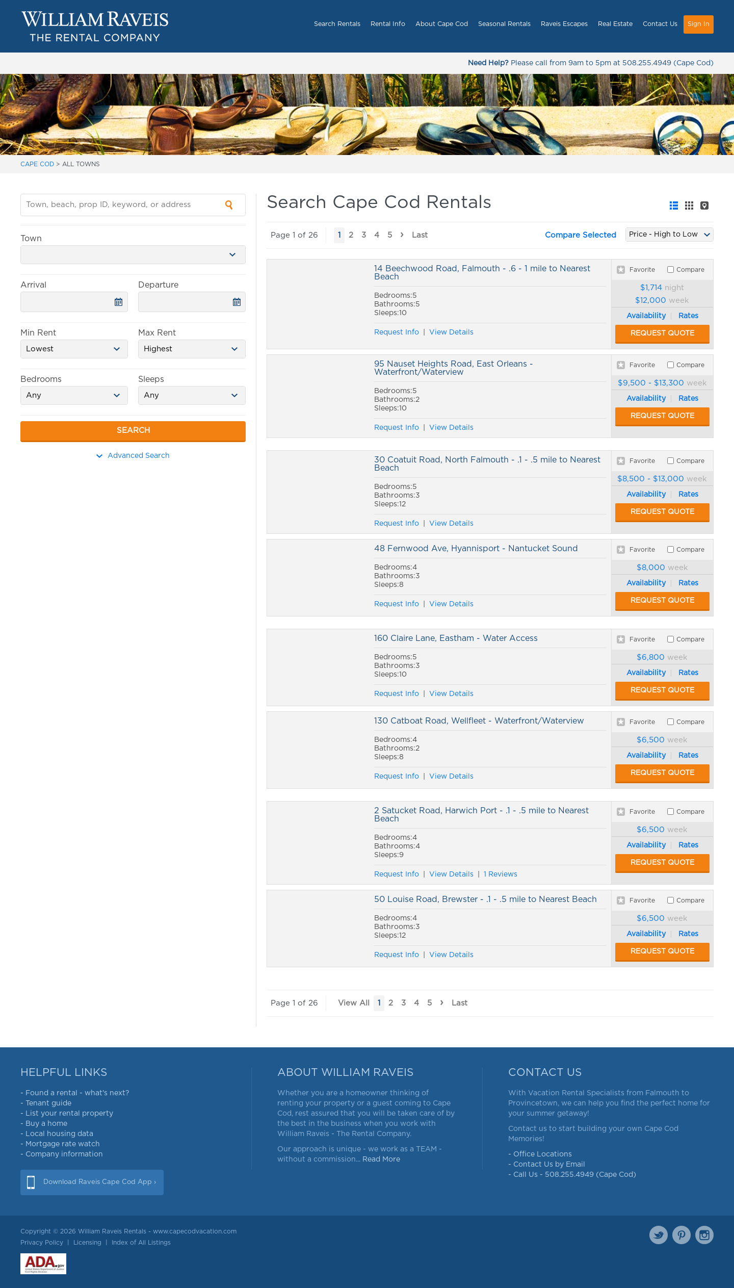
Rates (688, 316)
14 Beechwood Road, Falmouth (318, 304)
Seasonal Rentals (504, 24)
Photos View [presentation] (689, 205)
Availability (646, 316)
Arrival (33, 285)
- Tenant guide (45, 1103)
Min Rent (38, 333)
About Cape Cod (441, 24)
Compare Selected (580, 235)
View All (354, 1003)
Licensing (87, 1243)
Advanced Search (133, 455)
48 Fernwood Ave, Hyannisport (318, 577)
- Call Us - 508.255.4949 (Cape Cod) (572, 1174)
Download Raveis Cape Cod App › (99, 1182)
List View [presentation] (674, 205)
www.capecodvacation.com (195, 1231)
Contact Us (660, 24)
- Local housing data (56, 1134)
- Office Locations (540, 1154)
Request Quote (662, 333)
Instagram (704, 1235)
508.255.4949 (646, 63)
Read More (381, 1159)
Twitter (658, 1235)
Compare (690, 270)
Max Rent (157, 333)
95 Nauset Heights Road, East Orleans (318, 396)
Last (420, 235)
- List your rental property (66, 1113)
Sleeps (151, 379)
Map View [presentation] (704, 205)
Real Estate (615, 24)
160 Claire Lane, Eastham (318, 667)
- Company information (61, 1154)
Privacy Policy (41, 1243)
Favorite (642, 270)
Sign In (699, 24)
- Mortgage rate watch (60, 1144)
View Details (451, 332)
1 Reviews (500, 874)
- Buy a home (43, 1123)
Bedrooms (41, 379)
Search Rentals (337, 24)
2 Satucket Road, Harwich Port (318, 843)
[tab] (674, 205)
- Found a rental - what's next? (74, 1093)
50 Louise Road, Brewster (318, 928)
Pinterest (681, 1235)
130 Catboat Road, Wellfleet (318, 750)
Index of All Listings (141, 1243)
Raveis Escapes (564, 24)
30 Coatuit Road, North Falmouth (318, 492)
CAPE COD (37, 164)
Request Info (396, 332)
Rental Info (388, 24)
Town (31, 239)
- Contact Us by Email (546, 1164)
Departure (158, 285)
